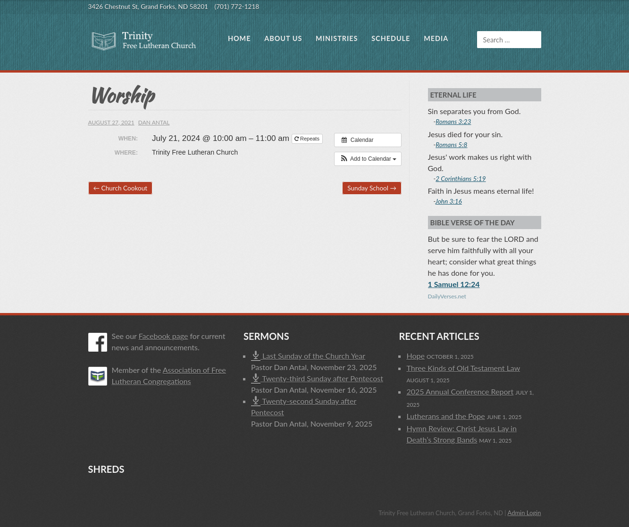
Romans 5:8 (451, 144)
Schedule (390, 38)
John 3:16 (449, 201)
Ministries (337, 38)
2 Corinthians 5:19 (461, 178)
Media (436, 38)
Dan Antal (154, 122)
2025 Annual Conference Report (459, 391)
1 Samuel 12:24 (454, 284)
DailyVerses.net (447, 296)
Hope (415, 355)
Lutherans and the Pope (445, 416)
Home (239, 38)
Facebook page (163, 335)
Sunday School (371, 188)
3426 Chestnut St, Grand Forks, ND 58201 (148, 6)
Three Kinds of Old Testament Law (463, 367)
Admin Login (524, 513)
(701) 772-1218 (237, 6)
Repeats (307, 138)
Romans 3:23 (453, 121)
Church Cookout (120, 188)
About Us (283, 38)
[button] (368, 158)
